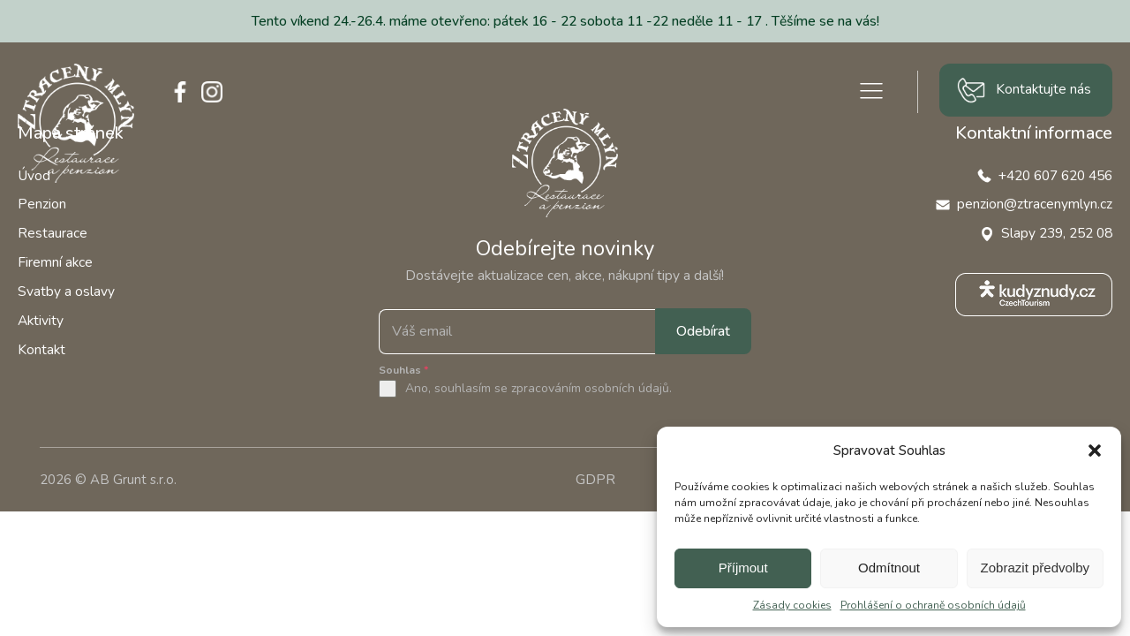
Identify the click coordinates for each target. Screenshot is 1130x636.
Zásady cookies (792, 605)
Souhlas (403, 370)
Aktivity (41, 320)
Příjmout (743, 567)
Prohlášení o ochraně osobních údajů (933, 605)
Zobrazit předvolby (1035, 567)
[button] (1095, 450)
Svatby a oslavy (66, 291)
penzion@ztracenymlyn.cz (1034, 203)
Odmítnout (889, 567)
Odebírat (703, 331)
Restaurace (52, 232)
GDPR (595, 479)
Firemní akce (55, 262)
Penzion (42, 203)
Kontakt (41, 349)
